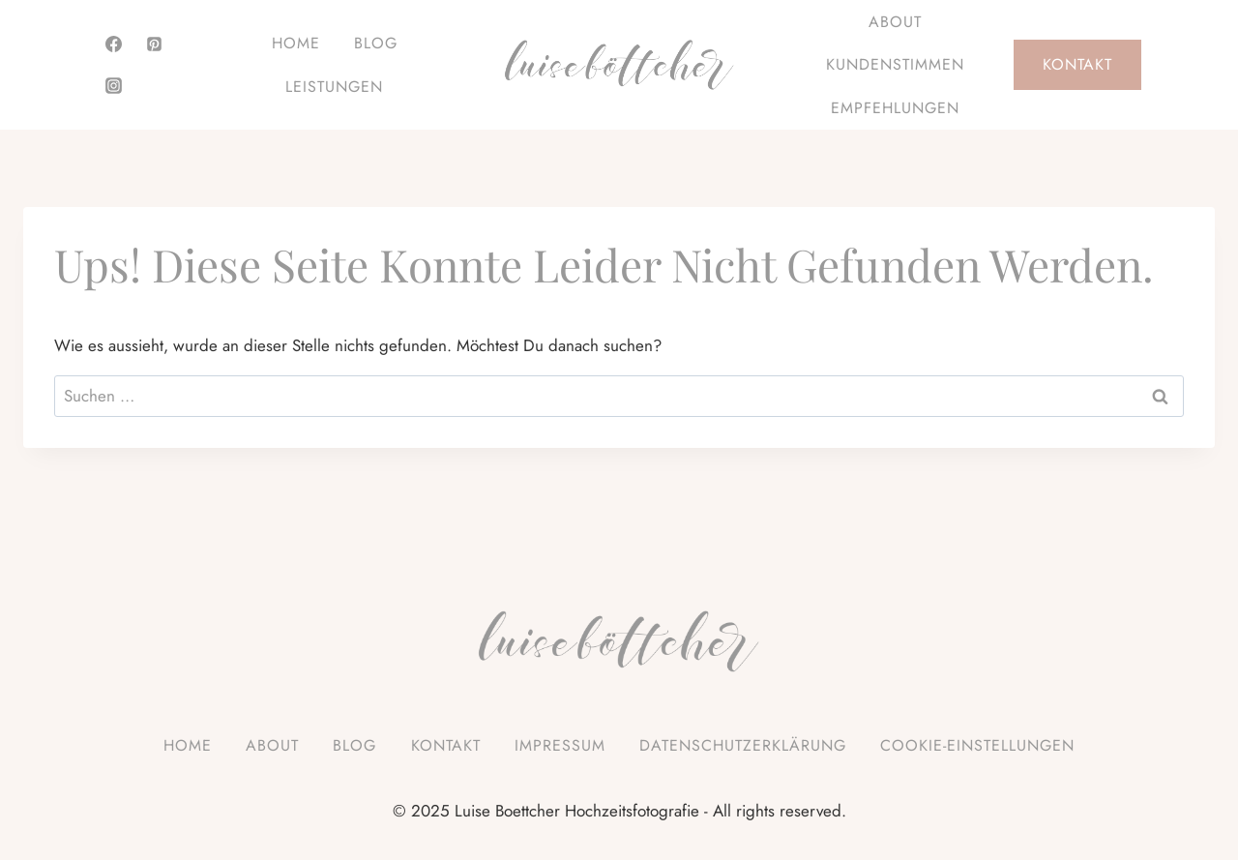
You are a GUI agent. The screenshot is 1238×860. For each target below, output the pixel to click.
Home (296, 43)
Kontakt (1077, 64)
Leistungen (334, 86)
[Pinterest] (154, 44)
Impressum (560, 745)
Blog (376, 43)
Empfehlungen (895, 108)
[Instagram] (113, 85)
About (895, 22)
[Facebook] (113, 44)
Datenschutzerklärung (742, 745)
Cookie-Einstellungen (977, 745)
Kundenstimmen (895, 64)
